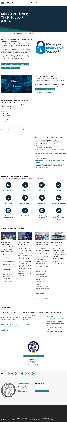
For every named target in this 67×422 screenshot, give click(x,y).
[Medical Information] (58, 199)
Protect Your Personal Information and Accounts (15, 129)
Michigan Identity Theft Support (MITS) (24, 33)
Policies (18, 418)
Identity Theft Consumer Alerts (10, 315)
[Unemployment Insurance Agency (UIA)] (58, 214)
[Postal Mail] (25, 212)
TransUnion (26, 324)
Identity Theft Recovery (8, 322)
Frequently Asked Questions (24, 391)
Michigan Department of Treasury (10, 326)
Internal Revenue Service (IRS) (54, 321)
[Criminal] (58, 186)
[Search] (62, 3)
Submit (42, 391)
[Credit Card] (42, 186)
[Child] (25, 186)
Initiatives (8, 33)
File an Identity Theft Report (44, 92)
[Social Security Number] (42, 213)
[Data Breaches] (25, 199)
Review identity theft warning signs (45, 146)
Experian (25, 322)
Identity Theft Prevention (8, 319)
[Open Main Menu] (65, 3)
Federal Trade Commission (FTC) (55, 319)
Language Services (51, 418)
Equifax (25, 319)
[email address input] (42, 387)
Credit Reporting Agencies (30, 315)
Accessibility (24, 418)
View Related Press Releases (10, 67)
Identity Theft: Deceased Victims (10, 317)
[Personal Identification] (8, 213)
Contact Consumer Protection (34, 356)
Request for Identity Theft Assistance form (14, 56)
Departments (44, 418)
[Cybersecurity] (8, 199)
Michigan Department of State (9, 324)
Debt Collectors (27, 317)
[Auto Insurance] (8, 186)
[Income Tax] (42, 199)
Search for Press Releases (8, 333)
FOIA (19, 390)
